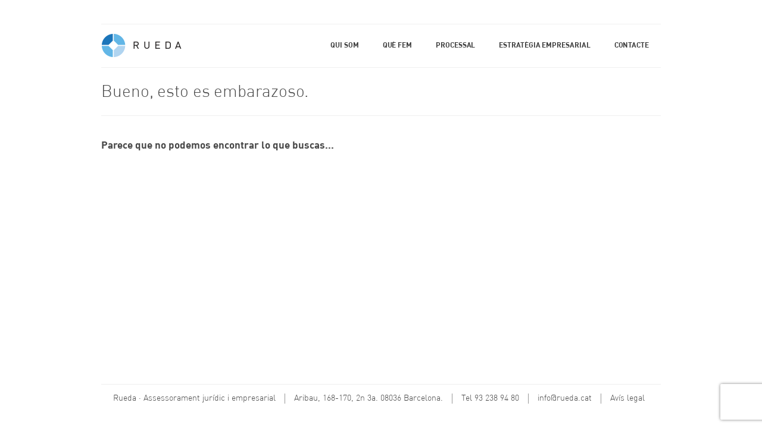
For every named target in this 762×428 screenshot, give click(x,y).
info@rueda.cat (565, 398)
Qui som (344, 45)
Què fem (397, 45)
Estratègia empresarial (544, 45)
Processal (455, 45)
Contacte (631, 45)
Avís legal (627, 398)
